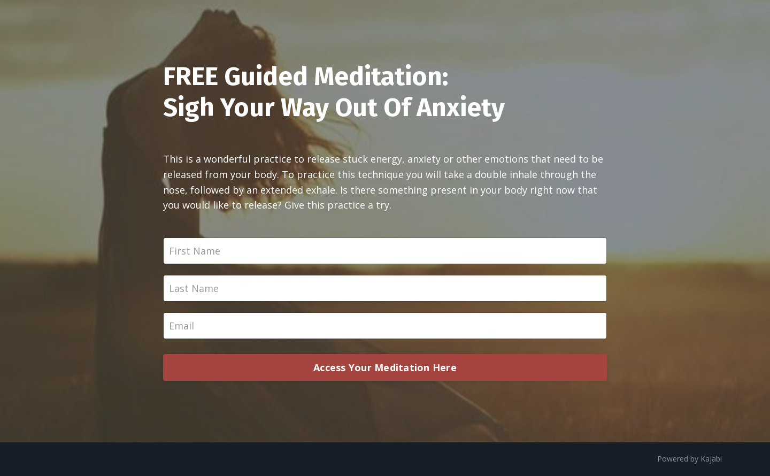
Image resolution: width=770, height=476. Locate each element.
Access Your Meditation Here (385, 367)
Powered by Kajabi (689, 459)
